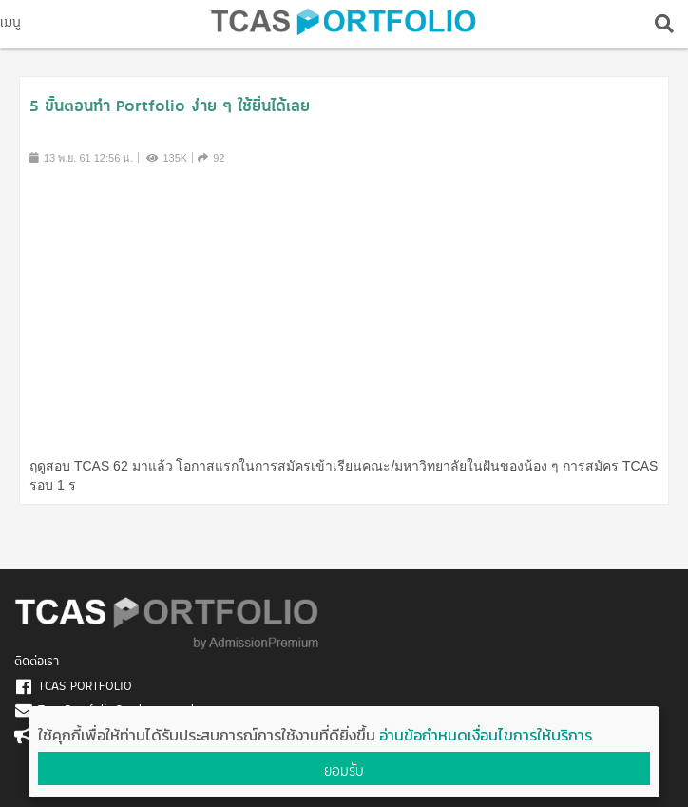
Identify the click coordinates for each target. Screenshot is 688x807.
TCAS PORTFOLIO (85, 687)
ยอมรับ (344, 770)
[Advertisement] (344, 309)
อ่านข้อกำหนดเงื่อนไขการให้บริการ (485, 734)
